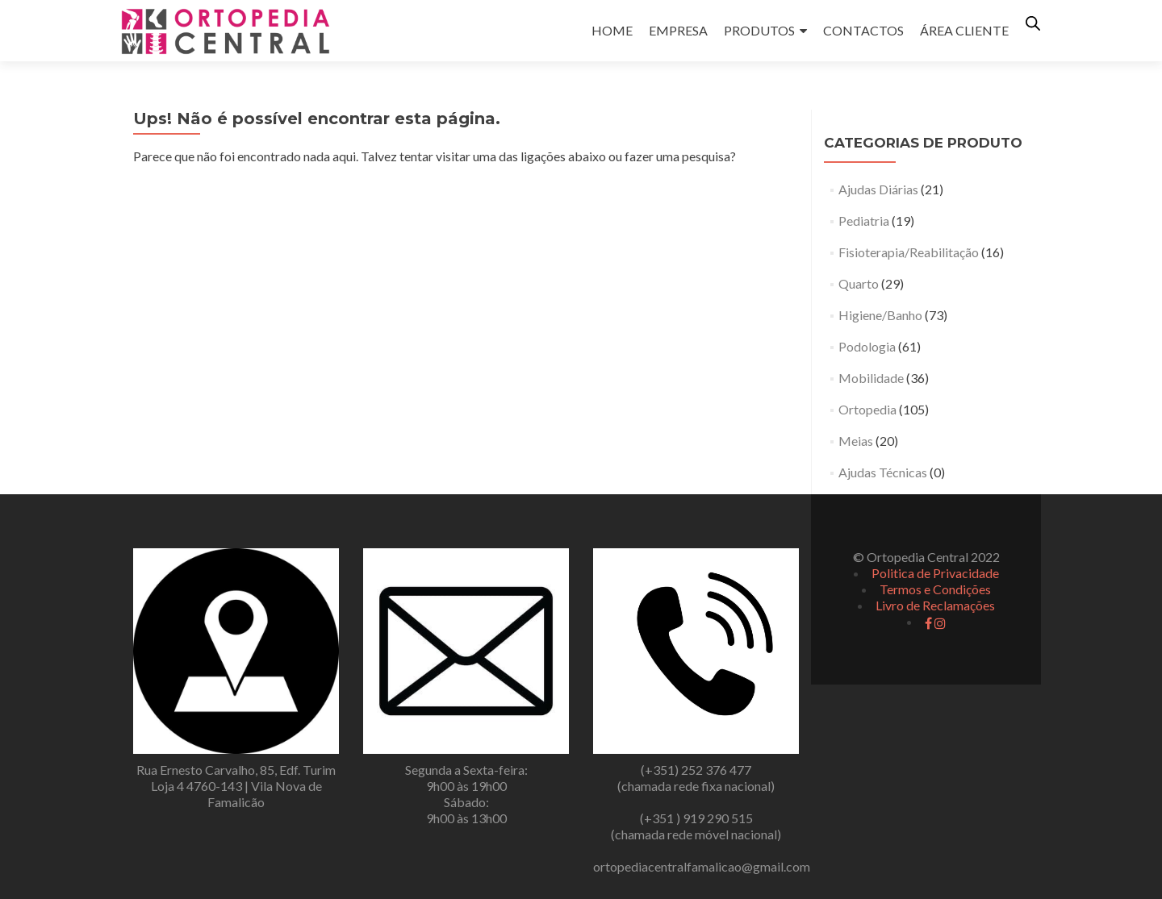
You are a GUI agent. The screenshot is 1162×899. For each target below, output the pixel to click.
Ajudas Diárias (878, 189)
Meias (855, 440)
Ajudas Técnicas (882, 472)
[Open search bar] (1033, 23)
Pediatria (863, 220)
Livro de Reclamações (935, 605)
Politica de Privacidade (935, 573)
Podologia (867, 346)
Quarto (858, 283)
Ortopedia (867, 409)
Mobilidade (871, 377)
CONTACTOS (863, 30)
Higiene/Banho (880, 315)
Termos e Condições (935, 589)
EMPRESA (678, 30)
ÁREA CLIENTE (964, 30)
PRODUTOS (759, 30)
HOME (612, 30)
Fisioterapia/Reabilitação (908, 252)
